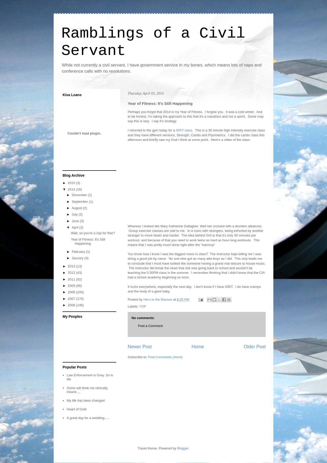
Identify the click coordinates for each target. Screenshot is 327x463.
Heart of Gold (76, 409)
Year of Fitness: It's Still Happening (88, 241)
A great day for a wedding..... (88, 418)
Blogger (183, 448)
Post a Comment (150, 326)
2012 (72, 273)
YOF (142, 306)
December (80, 195)
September (80, 202)
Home (198, 346)
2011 (72, 279)
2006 (72, 305)
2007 (72, 299)
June (76, 221)
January (78, 258)
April (75, 227)
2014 (72, 189)
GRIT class (184, 130)
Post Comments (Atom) (165, 357)
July (75, 214)
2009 (72, 286)
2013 (72, 266)
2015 (72, 183)
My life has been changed (85, 400)
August (77, 208)
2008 (72, 292)
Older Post (255, 346)
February (79, 252)
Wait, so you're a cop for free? (93, 233)
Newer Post (140, 346)
